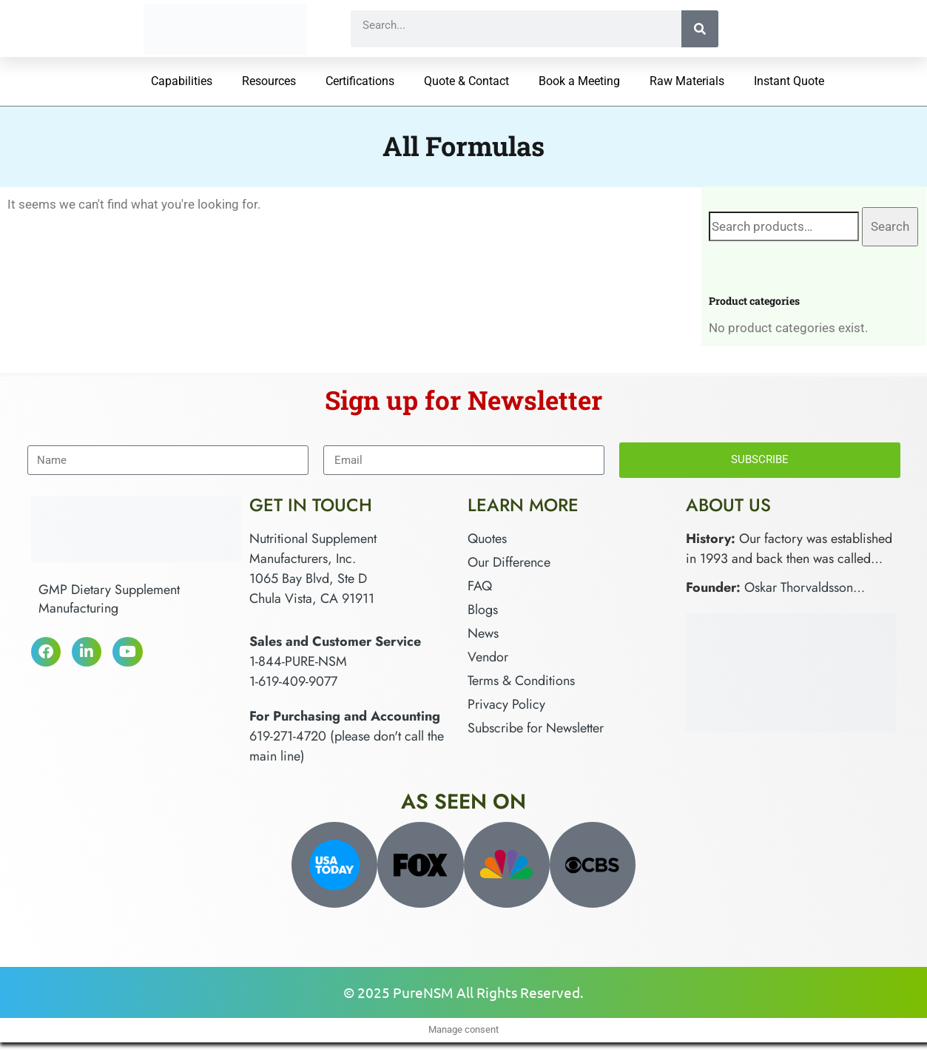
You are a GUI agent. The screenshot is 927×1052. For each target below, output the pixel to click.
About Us (728, 505)
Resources (269, 81)
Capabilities (181, 81)
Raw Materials (687, 81)
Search (890, 226)
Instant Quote (789, 81)
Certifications (360, 81)
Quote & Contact (466, 81)
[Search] (699, 28)
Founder (711, 587)
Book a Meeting (579, 81)
